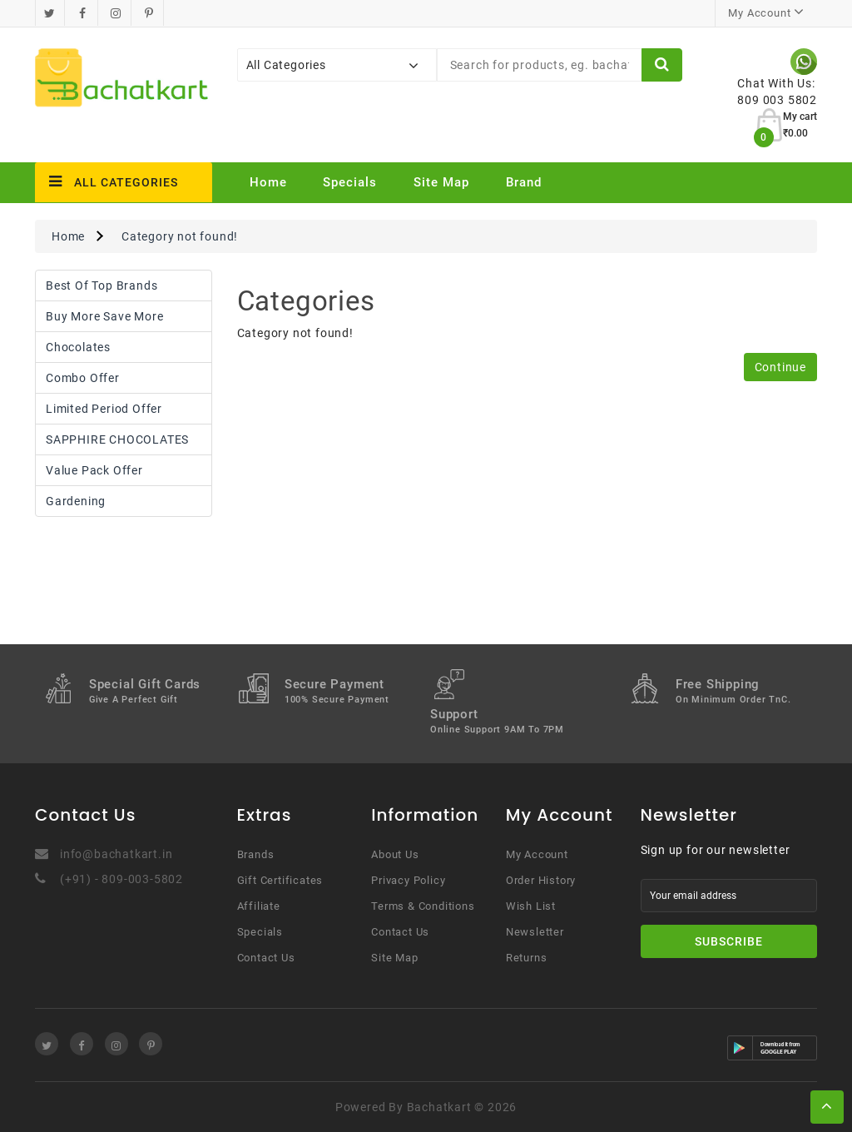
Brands (256, 854)
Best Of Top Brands (101, 285)
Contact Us (266, 957)
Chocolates (78, 347)
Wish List (531, 906)
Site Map (441, 182)
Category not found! (179, 236)
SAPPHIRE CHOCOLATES (117, 439)
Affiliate (258, 906)
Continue (780, 367)
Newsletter (535, 932)
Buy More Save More (104, 316)
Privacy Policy (408, 880)
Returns (526, 957)
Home (268, 182)
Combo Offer (83, 378)
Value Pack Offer (94, 470)
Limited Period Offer (104, 408)
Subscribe (729, 941)
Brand (524, 182)
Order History (541, 880)
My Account (537, 854)
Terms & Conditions (422, 906)
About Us (395, 854)
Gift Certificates (280, 880)
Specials (350, 182)
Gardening (76, 501)
